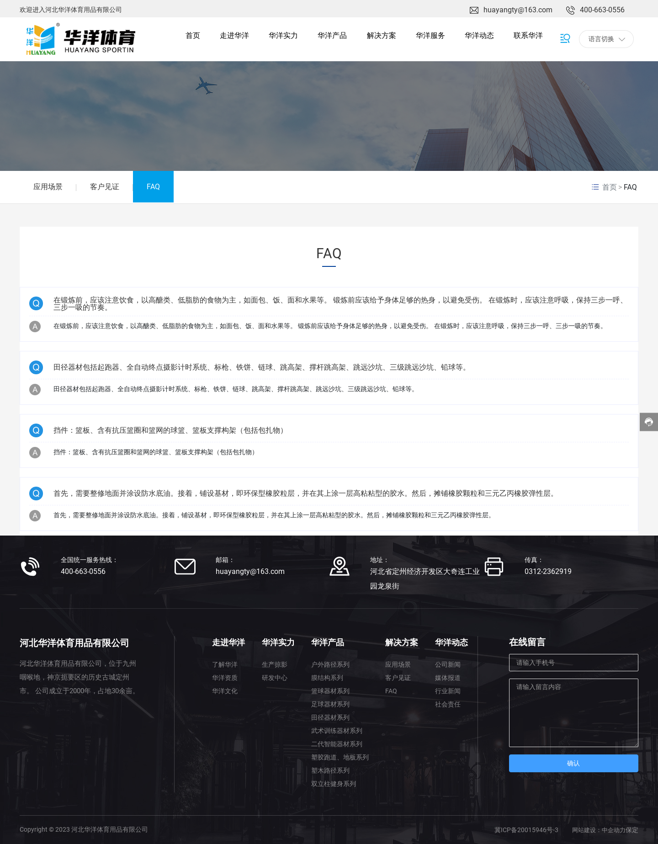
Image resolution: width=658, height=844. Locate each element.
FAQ (153, 186)
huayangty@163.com (517, 9)
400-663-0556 (602, 9)
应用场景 (48, 186)
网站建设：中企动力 (599, 830)
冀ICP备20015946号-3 (526, 829)
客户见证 (104, 186)
